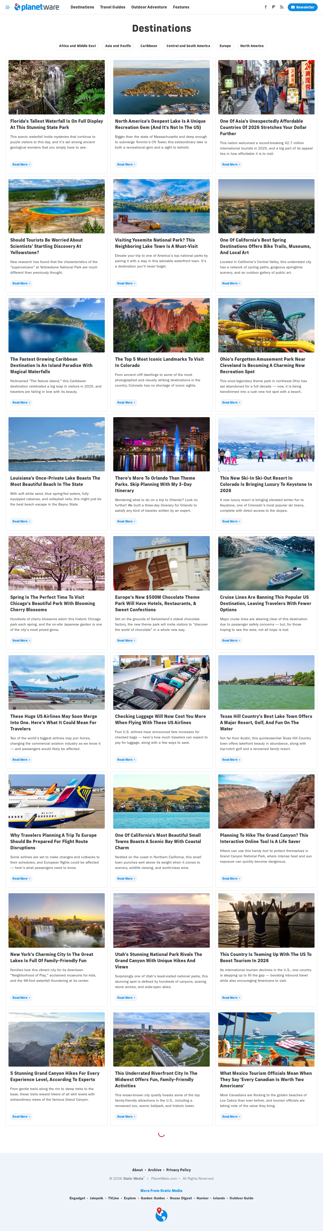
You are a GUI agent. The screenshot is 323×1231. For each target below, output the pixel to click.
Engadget (77, 1198)
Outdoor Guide (241, 1198)
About (137, 1170)
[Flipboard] (274, 8)
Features (181, 7)
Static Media (133, 1178)
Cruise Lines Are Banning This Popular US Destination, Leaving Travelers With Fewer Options (265, 603)
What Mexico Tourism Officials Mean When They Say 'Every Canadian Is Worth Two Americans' (266, 1079)
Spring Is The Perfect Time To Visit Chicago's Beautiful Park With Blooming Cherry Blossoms (52, 603)
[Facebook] (266, 8)
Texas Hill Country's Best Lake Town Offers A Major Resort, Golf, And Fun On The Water (266, 722)
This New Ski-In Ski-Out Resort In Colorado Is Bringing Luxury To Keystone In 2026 (266, 484)
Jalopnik (96, 1198)
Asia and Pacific (118, 46)
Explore (130, 1198)
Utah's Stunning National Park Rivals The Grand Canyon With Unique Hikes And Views (158, 960)
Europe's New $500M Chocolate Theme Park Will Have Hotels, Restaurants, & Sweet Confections (157, 603)
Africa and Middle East (77, 46)
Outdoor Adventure (149, 7)
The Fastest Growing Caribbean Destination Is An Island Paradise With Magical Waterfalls (51, 365)
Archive (154, 1170)
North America (252, 46)
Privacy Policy (178, 1170)
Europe (225, 46)
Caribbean (148, 46)
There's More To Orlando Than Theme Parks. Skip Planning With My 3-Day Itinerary (155, 484)
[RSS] (282, 8)
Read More (20, 164)
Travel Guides (112, 7)
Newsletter (303, 7)
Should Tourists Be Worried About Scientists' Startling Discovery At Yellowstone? (46, 246)
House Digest (181, 1198)
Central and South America (188, 46)
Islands (219, 1198)
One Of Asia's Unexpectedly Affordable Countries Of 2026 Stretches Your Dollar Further (263, 127)
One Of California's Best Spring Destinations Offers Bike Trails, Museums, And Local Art (265, 246)
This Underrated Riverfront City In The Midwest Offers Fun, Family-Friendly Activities (156, 1079)
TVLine (113, 1198)
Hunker (202, 1198)
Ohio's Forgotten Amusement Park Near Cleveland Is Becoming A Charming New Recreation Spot (262, 365)
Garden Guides (153, 1198)
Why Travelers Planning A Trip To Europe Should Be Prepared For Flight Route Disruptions (53, 841)
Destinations (82, 7)
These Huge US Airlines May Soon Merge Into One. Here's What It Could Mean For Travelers (53, 722)
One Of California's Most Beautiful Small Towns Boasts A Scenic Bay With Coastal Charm (158, 841)
